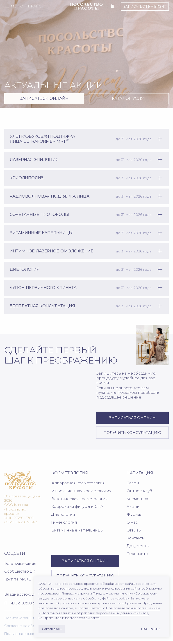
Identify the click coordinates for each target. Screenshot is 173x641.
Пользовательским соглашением (133, 608)
